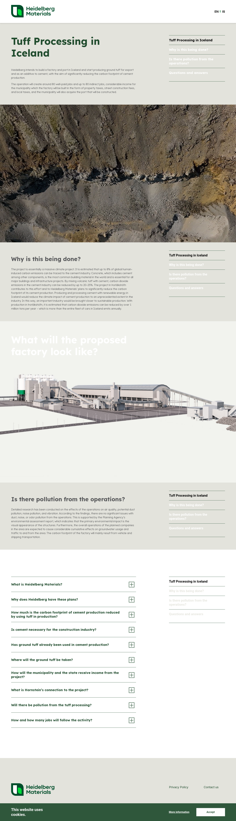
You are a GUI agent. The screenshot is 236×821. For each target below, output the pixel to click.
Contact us (211, 787)
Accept (210, 812)
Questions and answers (188, 73)
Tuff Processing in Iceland (191, 40)
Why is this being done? (188, 50)
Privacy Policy (178, 787)
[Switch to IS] (223, 11)
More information (179, 812)
